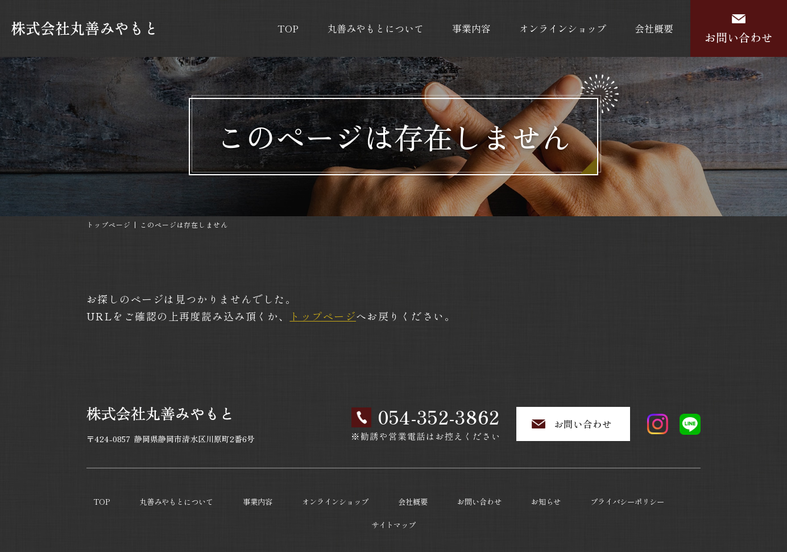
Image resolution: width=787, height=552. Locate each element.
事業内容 (471, 28)
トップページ (108, 224)
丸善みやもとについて (375, 28)
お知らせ (518, 496)
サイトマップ (679, 496)
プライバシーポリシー (595, 496)
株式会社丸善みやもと (391, 527)
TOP (288, 28)
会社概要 (654, 28)
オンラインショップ (562, 28)
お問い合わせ (739, 37)
